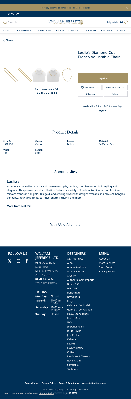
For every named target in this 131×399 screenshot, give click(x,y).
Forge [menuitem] (70, 301)
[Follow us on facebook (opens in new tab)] (27, 261)
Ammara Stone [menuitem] (75, 271)
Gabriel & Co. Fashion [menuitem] (79, 309)
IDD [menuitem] (69, 322)
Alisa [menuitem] (70, 262)
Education (107, 30)
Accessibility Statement (94, 383)
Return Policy (31, 383)
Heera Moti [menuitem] (73, 318)
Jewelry (59, 30)
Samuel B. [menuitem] (73, 364)
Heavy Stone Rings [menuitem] (78, 313)
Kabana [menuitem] (71, 339)
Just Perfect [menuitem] (73, 335)
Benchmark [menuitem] (73, 292)
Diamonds (74, 30)
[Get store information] (46, 283)
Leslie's (70, 144)
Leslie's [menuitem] (71, 343)
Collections (44, 30)
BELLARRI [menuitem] (72, 288)
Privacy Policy (107, 271)
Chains (9, 40)
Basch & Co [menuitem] (73, 284)
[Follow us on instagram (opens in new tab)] (18, 261)
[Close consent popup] (66, 394)
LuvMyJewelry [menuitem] (75, 347)
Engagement (24, 30)
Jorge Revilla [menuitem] (74, 330)
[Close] (127, 8)
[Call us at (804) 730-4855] (44, 279)
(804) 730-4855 (46, 93)
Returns (116, 94)
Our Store (90, 30)
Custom (7, 30)
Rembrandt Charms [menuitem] (78, 356)
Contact (122, 30)
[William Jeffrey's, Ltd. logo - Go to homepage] (65, 22)
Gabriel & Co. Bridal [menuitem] (78, 305)
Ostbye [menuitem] (71, 352)
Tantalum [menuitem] (72, 369)
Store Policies (106, 267)
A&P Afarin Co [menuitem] (75, 258)
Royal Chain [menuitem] (74, 360)
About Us (104, 258)
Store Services (107, 262)
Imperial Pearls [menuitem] (76, 326)
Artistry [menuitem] (71, 275)
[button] (13, 14)
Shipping (90, 94)
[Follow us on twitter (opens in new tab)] (9, 261)
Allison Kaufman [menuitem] (76, 267)
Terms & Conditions (69, 383)
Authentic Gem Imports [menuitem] (80, 279)
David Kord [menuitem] (73, 296)
